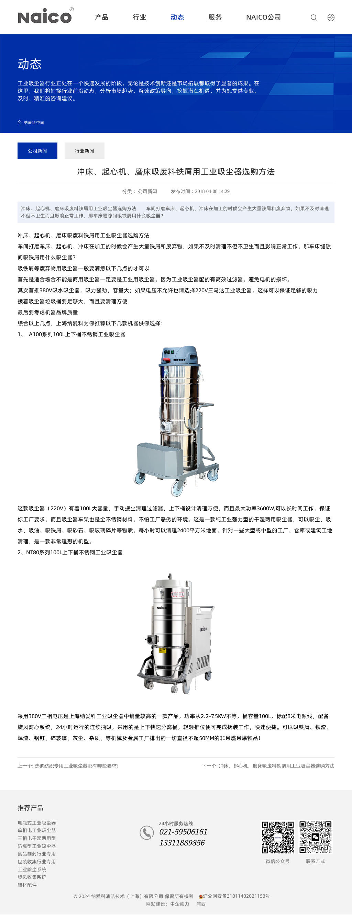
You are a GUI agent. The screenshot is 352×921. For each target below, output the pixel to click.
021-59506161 (183, 831)
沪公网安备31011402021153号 (236, 895)
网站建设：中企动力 (167, 903)
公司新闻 (37, 150)
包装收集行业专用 (37, 861)
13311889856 (181, 842)
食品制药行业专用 (37, 853)
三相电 (25, 838)
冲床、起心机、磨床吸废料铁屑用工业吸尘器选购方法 (276, 766)
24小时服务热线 (176, 823)
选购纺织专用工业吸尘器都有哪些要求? (77, 766)
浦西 (201, 903)
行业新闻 (84, 150)
